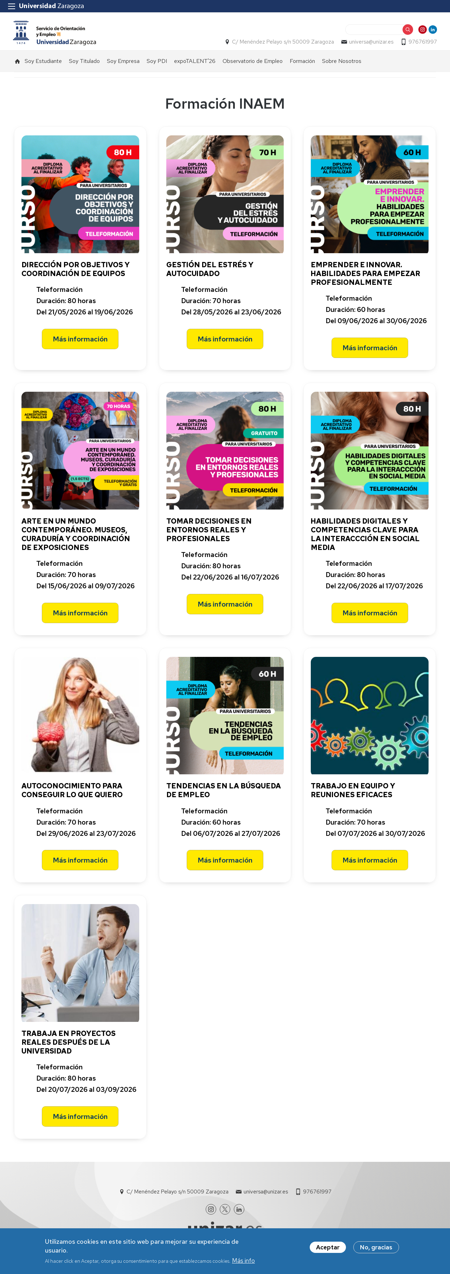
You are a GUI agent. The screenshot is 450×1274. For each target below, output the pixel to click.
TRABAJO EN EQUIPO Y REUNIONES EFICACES (353, 793)
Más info (243, 1262)
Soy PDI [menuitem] (157, 64)
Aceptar (328, 1248)
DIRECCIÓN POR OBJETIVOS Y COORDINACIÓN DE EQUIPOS (75, 272)
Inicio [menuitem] (17, 64)
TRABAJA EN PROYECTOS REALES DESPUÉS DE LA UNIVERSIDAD (68, 1045)
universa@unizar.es (370, 44)
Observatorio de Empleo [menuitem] (253, 64)
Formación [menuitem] (302, 64)
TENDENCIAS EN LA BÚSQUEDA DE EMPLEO (223, 793)
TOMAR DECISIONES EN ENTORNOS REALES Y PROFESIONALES (209, 532)
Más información (80, 341)
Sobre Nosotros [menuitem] (341, 64)
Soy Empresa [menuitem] (123, 64)
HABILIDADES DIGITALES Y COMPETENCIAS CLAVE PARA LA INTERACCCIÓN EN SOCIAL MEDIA (365, 537)
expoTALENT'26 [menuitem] (195, 64)
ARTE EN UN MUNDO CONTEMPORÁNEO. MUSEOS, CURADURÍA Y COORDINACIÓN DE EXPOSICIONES (75, 537)
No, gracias (376, 1248)
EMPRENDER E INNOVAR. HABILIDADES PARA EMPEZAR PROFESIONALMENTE (365, 276)
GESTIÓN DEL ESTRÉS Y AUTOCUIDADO (209, 272)
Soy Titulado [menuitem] (84, 64)
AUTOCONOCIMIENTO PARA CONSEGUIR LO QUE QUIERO (72, 793)
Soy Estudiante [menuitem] (43, 64)
